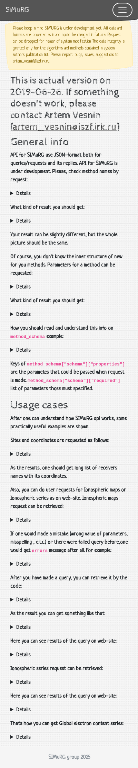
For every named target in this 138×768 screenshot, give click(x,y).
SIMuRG (17, 10)
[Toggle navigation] (122, 10)
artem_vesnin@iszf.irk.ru (65, 127)
